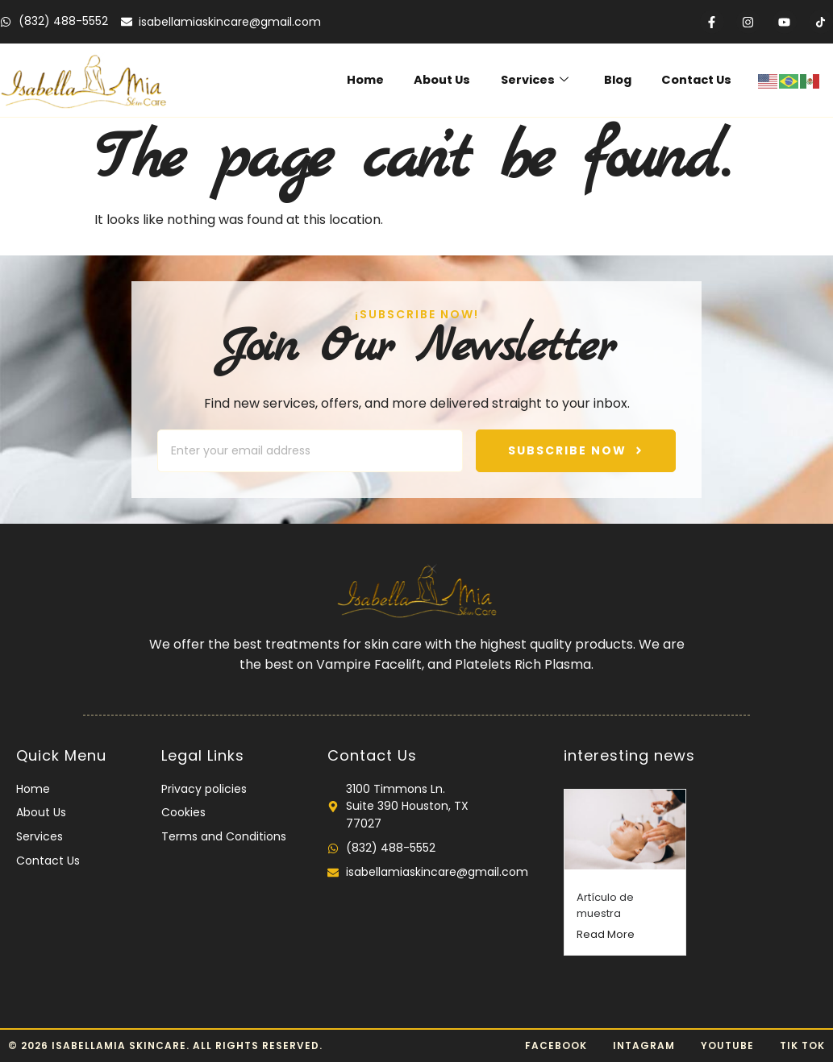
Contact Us (698, 80)
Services (545, 80)
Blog (623, 80)
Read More (606, 934)
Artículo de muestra (605, 905)
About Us (456, 80)
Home (384, 80)
